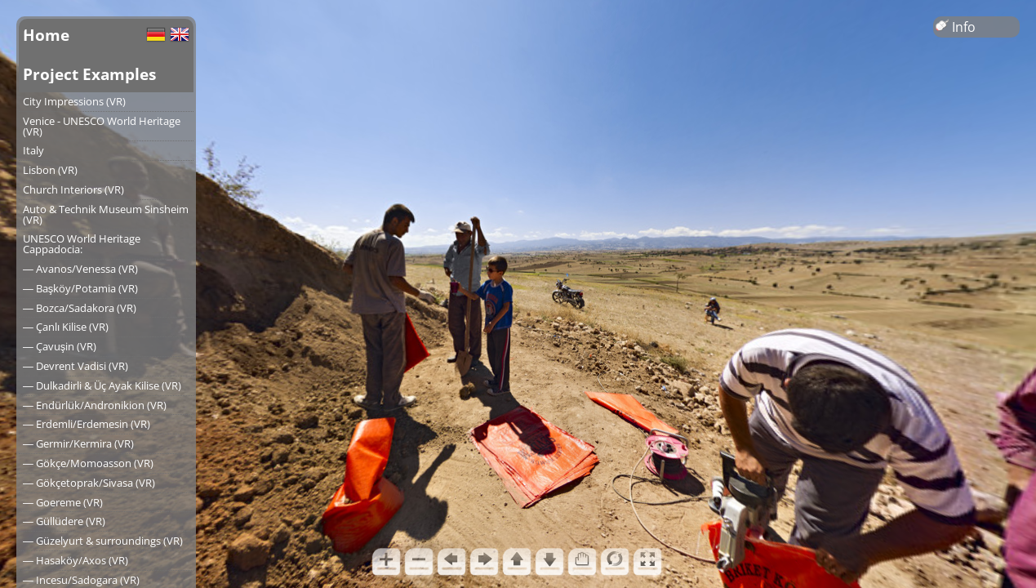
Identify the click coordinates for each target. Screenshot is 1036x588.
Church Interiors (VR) (73, 189)
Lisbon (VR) (50, 170)
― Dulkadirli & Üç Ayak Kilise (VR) (102, 385)
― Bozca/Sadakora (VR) (79, 308)
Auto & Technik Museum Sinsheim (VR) (106, 214)
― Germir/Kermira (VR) (78, 443)
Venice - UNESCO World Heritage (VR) (101, 126)
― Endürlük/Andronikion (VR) (95, 405)
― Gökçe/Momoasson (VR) (88, 463)
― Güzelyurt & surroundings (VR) (103, 540)
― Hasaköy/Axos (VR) (75, 560)
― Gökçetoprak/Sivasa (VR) (89, 482)
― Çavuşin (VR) (59, 346)
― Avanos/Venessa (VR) (80, 268)
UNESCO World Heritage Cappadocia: (81, 243)
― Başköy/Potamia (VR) (80, 288)
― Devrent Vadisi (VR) (75, 366)
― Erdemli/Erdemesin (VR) (86, 423)
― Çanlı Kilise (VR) (66, 326)
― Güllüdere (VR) (64, 521)
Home (46, 35)
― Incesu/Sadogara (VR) (81, 579)
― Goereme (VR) (63, 502)
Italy (33, 150)
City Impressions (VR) (74, 101)
